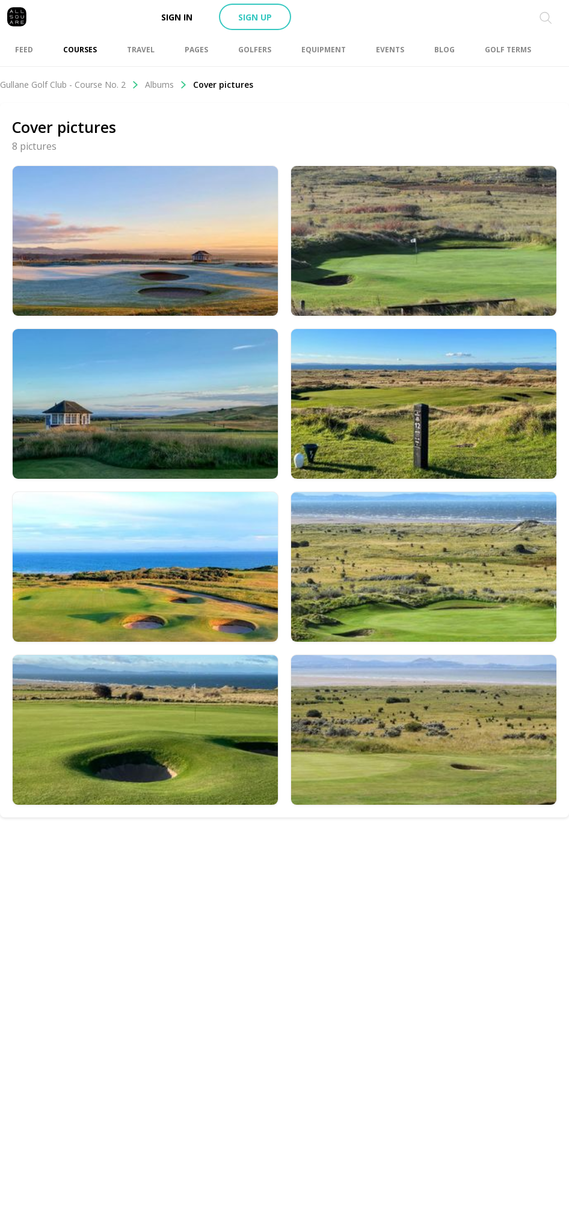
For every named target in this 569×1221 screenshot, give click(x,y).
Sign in (176, 17)
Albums (166, 84)
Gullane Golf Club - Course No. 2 (69, 84)
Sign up (255, 17)
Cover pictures (223, 84)
